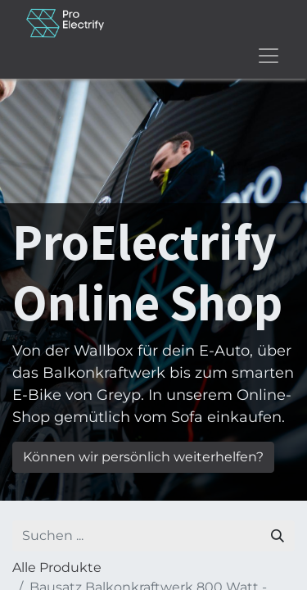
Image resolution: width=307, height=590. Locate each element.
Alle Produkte (57, 567)
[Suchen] (277, 535)
